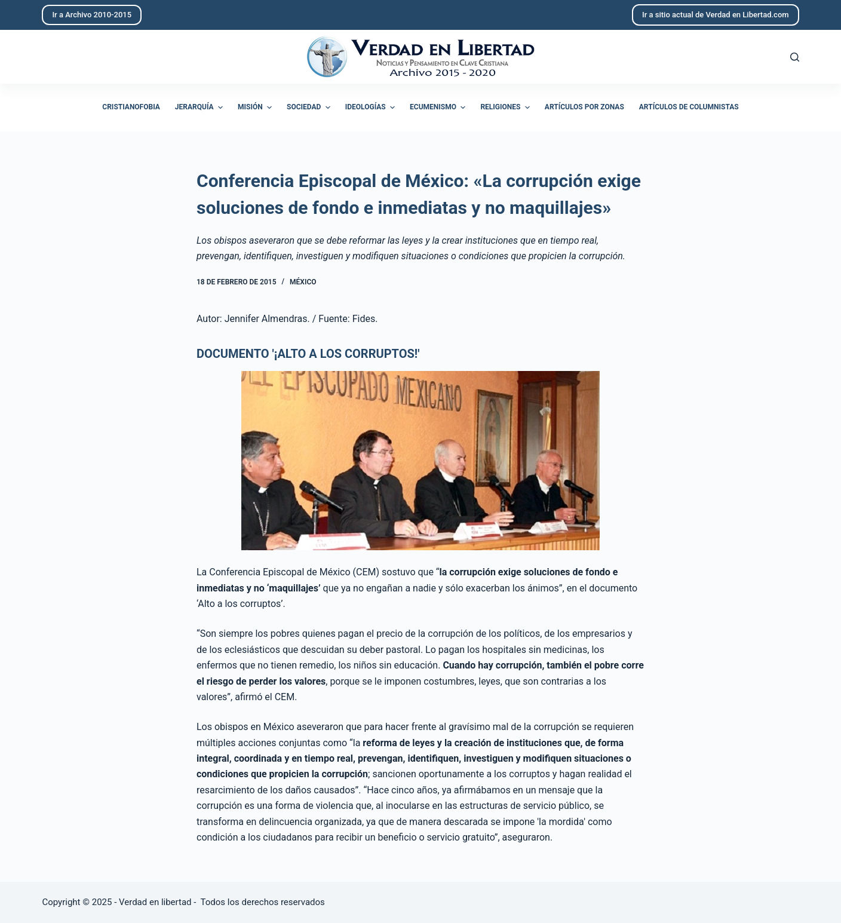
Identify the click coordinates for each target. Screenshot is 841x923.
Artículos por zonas (584, 107)
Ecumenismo (439, 107)
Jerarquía (200, 107)
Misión (256, 107)
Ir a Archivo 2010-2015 (91, 14)
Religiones (506, 107)
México (303, 282)
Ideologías (371, 107)
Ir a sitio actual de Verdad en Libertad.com (715, 14)
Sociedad (310, 107)
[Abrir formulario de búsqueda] (794, 57)
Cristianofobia (131, 107)
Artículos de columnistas (689, 107)
